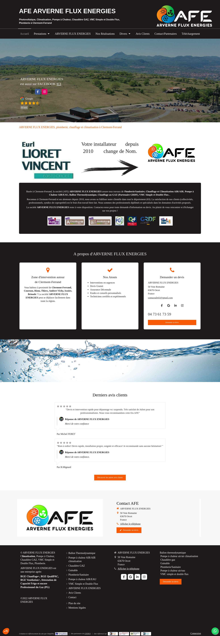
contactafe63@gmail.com (160, 297)
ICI (59, 84)
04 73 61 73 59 (159, 314)
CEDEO (87, 633)
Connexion (195, 633)
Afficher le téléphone (130, 524)
